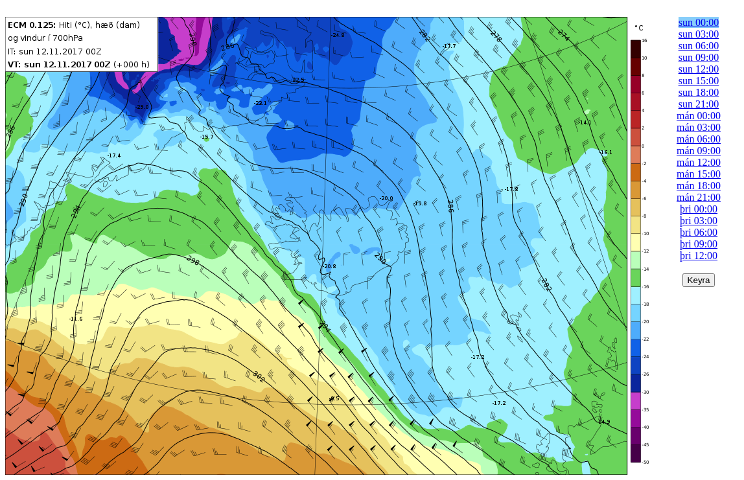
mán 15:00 (699, 173)
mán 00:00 (699, 115)
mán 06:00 (699, 138)
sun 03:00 (699, 34)
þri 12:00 (698, 255)
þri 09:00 (698, 243)
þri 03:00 (698, 220)
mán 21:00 (699, 197)
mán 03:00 (699, 127)
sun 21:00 (699, 103)
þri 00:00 (698, 208)
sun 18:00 (699, 92)
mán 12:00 (699, 162)
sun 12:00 (699, 68)
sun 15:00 (699, 80)
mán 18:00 (699, 185)
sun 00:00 (699, 22)
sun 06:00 (699, 45)
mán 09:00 (699, 150)
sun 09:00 (699, 57)
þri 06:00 (698, 232)
